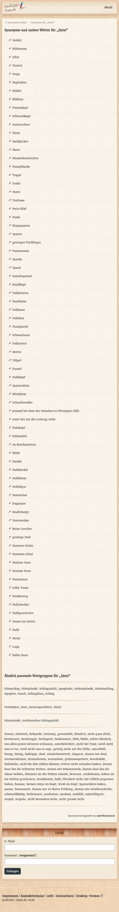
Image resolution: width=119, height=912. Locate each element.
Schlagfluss (36, 693)
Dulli (15, 630)
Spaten (17, 234)
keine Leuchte (22, 529)
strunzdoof (55, 759)
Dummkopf (20, 107)
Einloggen (13, 871)
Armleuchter (21, 124)
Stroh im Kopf (67, 784)
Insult (22, 693)
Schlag (50, 693)
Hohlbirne (19, 478)
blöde (84, 739)
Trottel (17, 65)
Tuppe (16, 175)
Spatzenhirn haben (92, 784)
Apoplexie (65, 688)
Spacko (17, 259)
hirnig (19, 754)
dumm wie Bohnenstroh (64, 769)
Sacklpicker (20, 141)
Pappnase (19, 503)
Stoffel (17, 40)
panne (8, 789)
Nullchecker (20, 604)
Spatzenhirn (20, 385)
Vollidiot (18, 318)
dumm (9, 734)
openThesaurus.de (106, 816)
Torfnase (18, 200)
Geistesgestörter (40, 707)
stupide (20, 799)
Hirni (16, 133)
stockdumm (45, 779)
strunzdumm (37, 759)
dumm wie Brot (96, 754)
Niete (16, 150)
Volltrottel (19, 343)
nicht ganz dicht (98, 734)
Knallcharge (20, 512)
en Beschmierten (24, 444)
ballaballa (11, 764)
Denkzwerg (20, 596)
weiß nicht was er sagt (36, 749)
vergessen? (27, 855)
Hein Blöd (19, 209)
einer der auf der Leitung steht (34, 419)
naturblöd (98, 749)
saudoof (65, 794)
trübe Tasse (20, 588)
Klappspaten (21, 225)
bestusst (75, 774)
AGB (50, 896)
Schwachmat (21, 335)
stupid (8, 799)
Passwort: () (20, 855)
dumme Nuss (21, 571)
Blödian (17, 99)
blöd (76, 739)
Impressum (10, 896)
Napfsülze (19, 82)
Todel (16, 183)
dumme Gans (21, 562)
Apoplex (10, 693)
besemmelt (22, 789)
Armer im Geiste (23, 621)
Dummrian (20, 579)
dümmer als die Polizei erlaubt (46, 774)
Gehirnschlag (104, 688)
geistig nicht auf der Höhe (71, 749)
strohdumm (91, 774)
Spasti (16, 268)
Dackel (17, 461)
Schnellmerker (22, 402)
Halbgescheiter (23, 613)
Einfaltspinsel (22, 276)
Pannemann (20, 251)
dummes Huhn (22, 545)
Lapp (15, 647)
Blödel (16, 91)
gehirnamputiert (76, 759)
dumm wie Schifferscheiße (93, 789)
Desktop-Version (88, 896)
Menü (108, 7)
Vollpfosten (20, 293)
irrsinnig (50, 734)
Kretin (16, 352)
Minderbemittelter (25, 158)
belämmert (34, 794)
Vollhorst (18, 310)
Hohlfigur (19, 486)
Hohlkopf (18, 377)
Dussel (17, 369)
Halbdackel (20, 470)
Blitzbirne (19, 394)
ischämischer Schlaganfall (40, 720)
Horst (16, 192)
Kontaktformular (32, 896)
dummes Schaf (22, 554)
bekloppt (31, 754)
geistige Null (21, 537)
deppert (77, 754)
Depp (16, 74)
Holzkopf (18, 428)
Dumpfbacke (21, 166)
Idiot (15, 57)
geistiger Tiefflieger (26, 242)
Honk (16, 217)
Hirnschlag (12, 688)
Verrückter (11, 707)
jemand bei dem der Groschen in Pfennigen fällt (45, 411)
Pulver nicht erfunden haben (81, 764)
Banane (20, 784)
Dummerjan (20, 520)
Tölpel (16, 360)
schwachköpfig (14, 794)
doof (42, 754)
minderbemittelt (58, 754)
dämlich (80, 734)
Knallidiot (19, 301)
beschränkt (97, 759)
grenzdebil (65, 734)
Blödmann (19, 49)
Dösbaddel (19, 436)
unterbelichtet (64, 744)
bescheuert (12, 739)
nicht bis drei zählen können (39, 764)
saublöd (77, 794)
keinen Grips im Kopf (41, 784)
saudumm (51, 794)
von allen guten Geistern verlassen (28, 744)
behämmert (63, 739)
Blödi (16, 453)
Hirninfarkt (30, 688)
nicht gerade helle (71, 799)
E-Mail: (9, 841)
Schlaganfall (48, 688)
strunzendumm (15, 759)
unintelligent (94, 794)
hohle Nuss (20, 655)
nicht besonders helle (42, 799)
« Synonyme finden (16, 22)
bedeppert (46, 739)
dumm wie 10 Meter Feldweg (52, 789)
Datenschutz (64, 896)
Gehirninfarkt (83, 688)
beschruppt (29, 739)
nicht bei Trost (86, 744)
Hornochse (19, 495)
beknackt (35, 734)
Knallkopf (19, 284)
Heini (16, 638)
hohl (58, 779)
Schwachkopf (21, 116)
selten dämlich (100, 739)
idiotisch (21, 734)
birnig (8, 754)
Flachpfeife (20, 326)
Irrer (24, 707)
